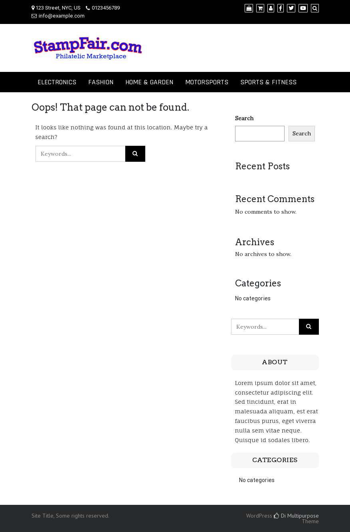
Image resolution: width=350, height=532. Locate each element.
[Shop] (249, 8)
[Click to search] (135, 154)
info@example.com (62, 16)
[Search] (315, 8)
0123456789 (106, 8)
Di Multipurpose (296, 515)
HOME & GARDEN (149, 82)
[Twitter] (291, 8)
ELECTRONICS (57, 82)
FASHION (100, 82)
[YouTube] (303, 8)
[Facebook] (280, 8)
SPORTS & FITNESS (268, 82)
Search (244, 118)
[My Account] (270, 8)
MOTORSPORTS (206, 82)
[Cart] (260, 8)
